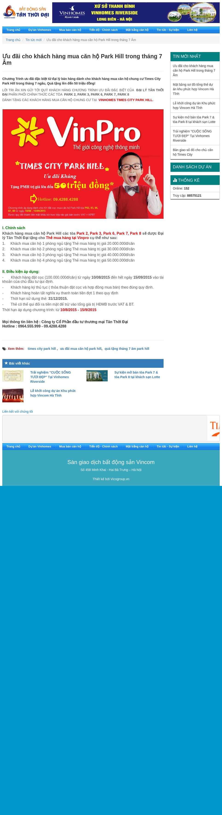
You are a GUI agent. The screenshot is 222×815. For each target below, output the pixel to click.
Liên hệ (192, 30)
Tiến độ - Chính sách (103, 30)
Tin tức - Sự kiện (168, 30)
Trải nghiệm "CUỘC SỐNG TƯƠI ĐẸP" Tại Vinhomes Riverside (50, 377)
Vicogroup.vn (120, 479)
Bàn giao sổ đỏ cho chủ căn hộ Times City (193, 152)
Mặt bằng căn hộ (137, 30)
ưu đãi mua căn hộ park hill (80, 349)
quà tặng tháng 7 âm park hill (127, 349)
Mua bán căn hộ (70, 30)
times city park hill (42, 349)
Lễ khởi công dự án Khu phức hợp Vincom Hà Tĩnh (194, 105)
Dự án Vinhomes (39, 30)
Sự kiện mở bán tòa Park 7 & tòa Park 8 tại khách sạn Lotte (194, 119)
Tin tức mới (33, 40)
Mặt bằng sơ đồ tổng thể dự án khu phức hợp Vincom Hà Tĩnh (193, 89)
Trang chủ (13, 30)
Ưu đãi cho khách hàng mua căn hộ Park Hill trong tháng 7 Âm (194, 70)
